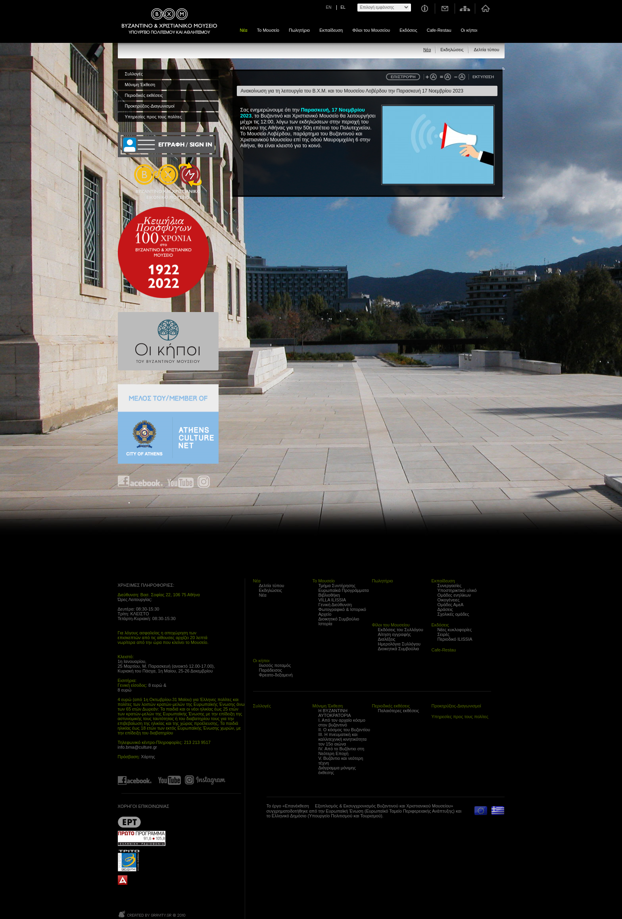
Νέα (244, 30)
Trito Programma (141, 860)
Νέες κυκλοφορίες (455, 629)
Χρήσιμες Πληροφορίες (424, 8)
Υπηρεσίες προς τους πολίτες (153, 116)
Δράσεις (445, 609)
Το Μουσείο (268, 30)
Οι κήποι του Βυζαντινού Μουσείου (168, 341)
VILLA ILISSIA (332, 599)
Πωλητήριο (299, 30)
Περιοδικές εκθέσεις (144, 95)
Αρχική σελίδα (485, 8)
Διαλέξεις (386, 639)
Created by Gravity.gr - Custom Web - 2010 (152, 914)
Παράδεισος (270, 670)
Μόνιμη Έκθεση (140, 84)
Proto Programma (141, 838)
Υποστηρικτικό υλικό (457, 590)
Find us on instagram (204, 482)
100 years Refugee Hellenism (163, 252)
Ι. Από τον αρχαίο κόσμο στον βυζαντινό (342, 722)
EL (343, 7)
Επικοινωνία (445, 8)
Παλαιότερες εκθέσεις (398, 710)
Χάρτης (148, 756)
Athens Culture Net (168, 424)
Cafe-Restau (439, 30)
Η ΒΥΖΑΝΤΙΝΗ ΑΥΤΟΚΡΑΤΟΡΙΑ (335, 713)
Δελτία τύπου (486, 49)
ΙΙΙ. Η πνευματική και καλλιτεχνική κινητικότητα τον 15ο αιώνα (343, 739)
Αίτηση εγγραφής (394, 634)
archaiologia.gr (122, 880)
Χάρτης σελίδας (465, 8)
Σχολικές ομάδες (453, 614)
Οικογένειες (449, 599)
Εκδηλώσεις (451, 49)
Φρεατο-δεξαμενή (276, 674)
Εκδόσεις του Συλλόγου (400, 629)
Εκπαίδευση (331, 30)
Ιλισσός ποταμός (275, 665)
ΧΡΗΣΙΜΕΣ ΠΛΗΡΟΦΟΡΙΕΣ (145, 585)
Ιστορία (325, 623)
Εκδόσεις (408, 30)
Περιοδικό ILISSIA (455, 639)
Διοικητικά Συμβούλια (398, 648)
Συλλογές (134, 73)
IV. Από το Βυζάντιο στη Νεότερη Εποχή (342, 751)
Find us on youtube (180, 482)
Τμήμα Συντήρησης (337, 585)
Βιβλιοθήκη (329, 595)
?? (129, 822)
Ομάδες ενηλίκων (454, 595)
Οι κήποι (469, 30)
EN (329, 7)
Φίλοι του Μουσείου (371, 30)
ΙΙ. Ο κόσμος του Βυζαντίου (345, 729)
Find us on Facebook (140, 482)
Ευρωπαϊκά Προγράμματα (344, 590)
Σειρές (444, 634)
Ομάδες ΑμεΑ (451, 604)
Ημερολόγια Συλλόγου (399, 644)
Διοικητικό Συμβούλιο (339, 619)
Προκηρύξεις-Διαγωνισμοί (150, 106)
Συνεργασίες (450, 585)
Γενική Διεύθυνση (335, 604)
